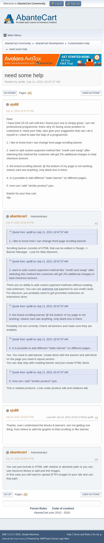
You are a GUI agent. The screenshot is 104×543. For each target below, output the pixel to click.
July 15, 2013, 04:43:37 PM (20, 458)
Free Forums (19, 539)
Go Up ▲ (97, 534)
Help (69, 534)
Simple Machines (30, 534)
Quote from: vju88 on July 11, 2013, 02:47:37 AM (40, 232)
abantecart (18, 216)
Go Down (10, 93)
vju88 (14, 104)
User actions (91, 93)
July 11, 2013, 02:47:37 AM (20, 111)
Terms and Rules (82, 534)
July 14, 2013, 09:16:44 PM (20, 222)
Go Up (7, 494)
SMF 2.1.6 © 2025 (11, 534)
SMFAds (6, 539)
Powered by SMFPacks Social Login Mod (48, 538)
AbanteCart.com (44, 512)
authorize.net (50, 289)
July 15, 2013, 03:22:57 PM (20, 417)
